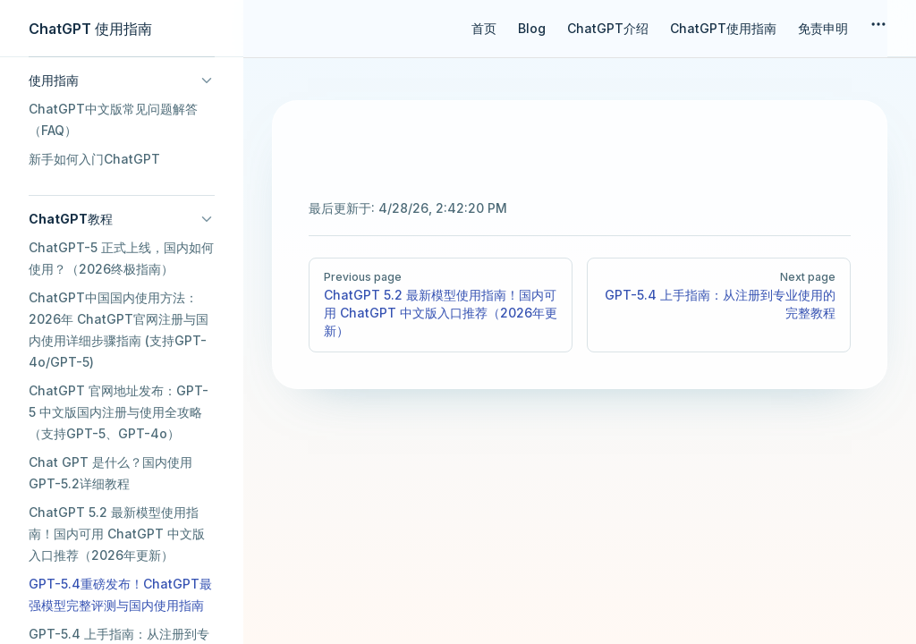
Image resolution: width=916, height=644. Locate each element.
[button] (122, 80)
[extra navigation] (878, 28)
